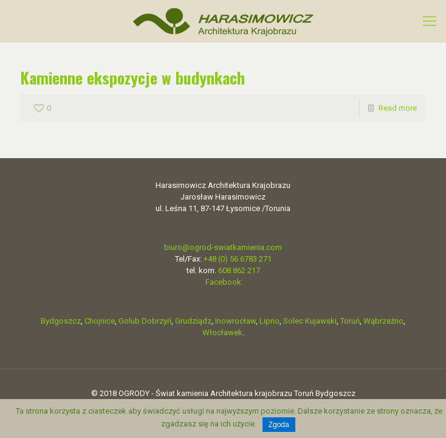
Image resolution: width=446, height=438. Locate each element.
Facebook (223, 282)
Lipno (269, 320)
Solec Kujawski (310, 320)
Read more (398, 108)
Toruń (350, 320)
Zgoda (279, 424)
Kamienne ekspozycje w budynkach (132, 77)
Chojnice (99, 320)
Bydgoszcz (61, 320)
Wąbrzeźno (383, 320)
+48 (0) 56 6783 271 (238, 258)
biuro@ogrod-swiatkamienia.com (223, 247)
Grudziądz (193, 320)
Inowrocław (235, 320)
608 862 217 (239, 270)
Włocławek (222, 332)
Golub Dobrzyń (144, 320)
